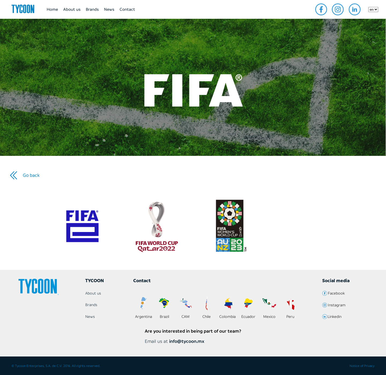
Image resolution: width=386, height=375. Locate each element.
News (109, 9)
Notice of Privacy (362, 366)
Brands (92, 9)
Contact (127, 9)
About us (71, 9)
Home (52, 9)
